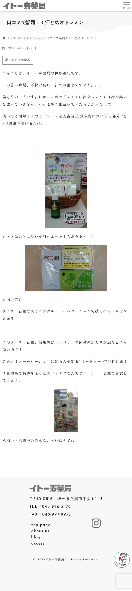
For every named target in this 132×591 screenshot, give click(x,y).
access (38, 544)
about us (40, 531)
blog (36, 537)
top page (41, 525)
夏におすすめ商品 (17, 60)
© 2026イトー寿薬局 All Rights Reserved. (65, 559)
